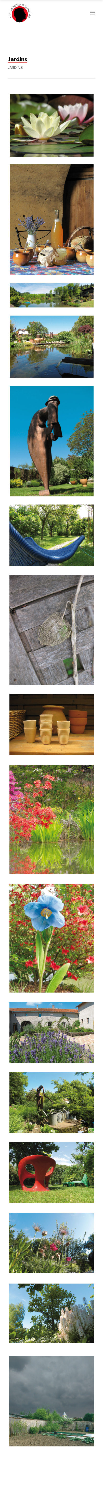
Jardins (15, 68)
